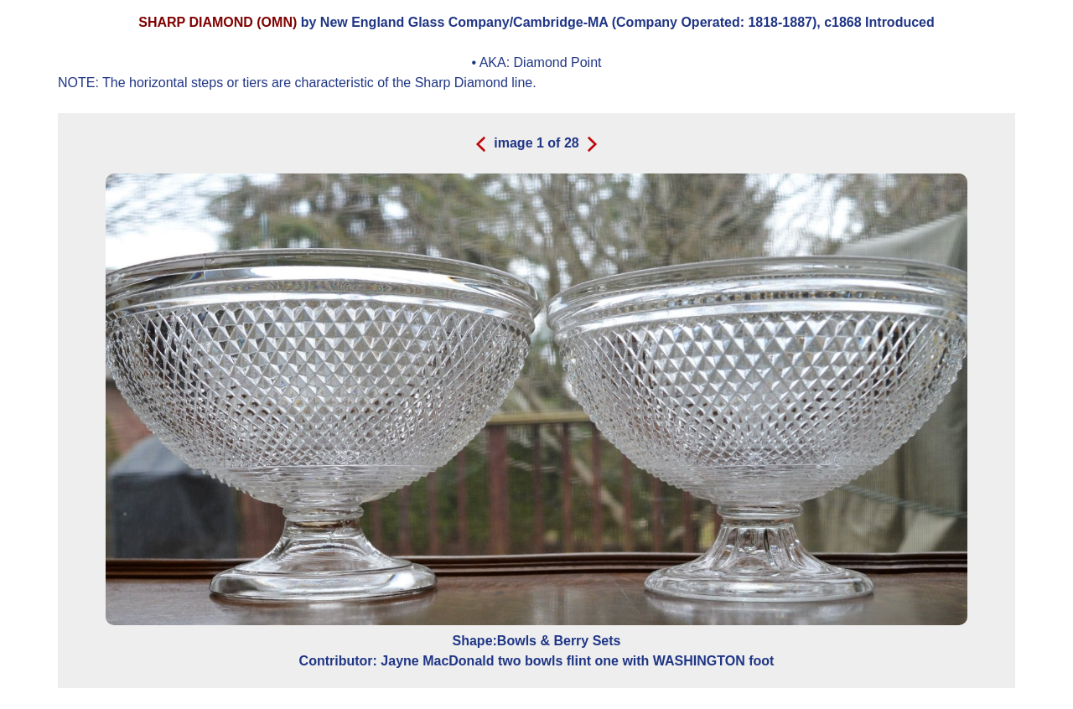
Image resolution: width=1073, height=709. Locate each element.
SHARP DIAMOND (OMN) (217, 22)
